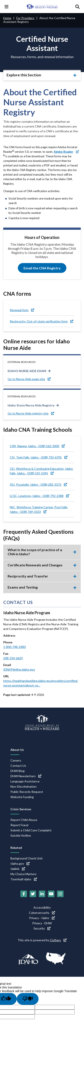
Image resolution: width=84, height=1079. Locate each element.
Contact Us (18, 765)
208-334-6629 (13, 658)
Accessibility (42, 907)
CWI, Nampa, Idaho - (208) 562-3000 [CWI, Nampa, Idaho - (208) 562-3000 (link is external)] (37, 446)
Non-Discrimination (23, 786)
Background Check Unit (26, 858)
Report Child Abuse (23, 820)
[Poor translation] (28, 999)
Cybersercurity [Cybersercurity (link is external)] (42, 913)
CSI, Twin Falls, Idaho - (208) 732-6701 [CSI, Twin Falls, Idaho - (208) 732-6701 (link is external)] (38, 457)
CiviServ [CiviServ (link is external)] (58, 940)
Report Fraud (19, 825)
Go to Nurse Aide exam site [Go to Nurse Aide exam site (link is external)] (29, 379)
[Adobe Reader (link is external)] (66, 151)
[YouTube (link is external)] (51, 894)
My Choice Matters (23, 874)
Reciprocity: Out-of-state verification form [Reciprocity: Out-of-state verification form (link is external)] (41, 321)
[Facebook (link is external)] (23, 894)
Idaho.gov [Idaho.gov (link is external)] (20, 863)
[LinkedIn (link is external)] (42, 894)
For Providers (25, 18)
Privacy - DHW (42, 923)
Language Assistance (25, 781)
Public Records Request (26, 792)
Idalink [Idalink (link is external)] (17, 869)
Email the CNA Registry (42, 268)
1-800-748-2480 (14, 647)
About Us (17, 750)
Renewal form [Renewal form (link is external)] (22, 310)
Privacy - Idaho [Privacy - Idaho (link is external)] (42, 918)
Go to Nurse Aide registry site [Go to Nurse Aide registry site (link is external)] (31, 413)
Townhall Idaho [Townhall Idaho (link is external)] (23, 879)
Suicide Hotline (20, 835)
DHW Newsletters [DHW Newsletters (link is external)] (25, 776)
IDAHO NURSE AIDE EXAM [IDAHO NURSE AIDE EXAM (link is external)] (27, 371)
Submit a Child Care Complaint (31, 830)
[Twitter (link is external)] (33, 894)
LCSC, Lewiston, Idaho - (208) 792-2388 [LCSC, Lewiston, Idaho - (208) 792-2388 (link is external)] (39, 496)
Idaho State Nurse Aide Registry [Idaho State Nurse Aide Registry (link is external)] (31, 405)
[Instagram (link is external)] (60, 894)
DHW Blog (17, 771)
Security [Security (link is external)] (42, 928)
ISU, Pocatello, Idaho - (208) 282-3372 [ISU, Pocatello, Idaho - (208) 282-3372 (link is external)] (38, 484)
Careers (15, 760)
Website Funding (22, 797)
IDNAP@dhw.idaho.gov (19, 669)
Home (7, 18)
